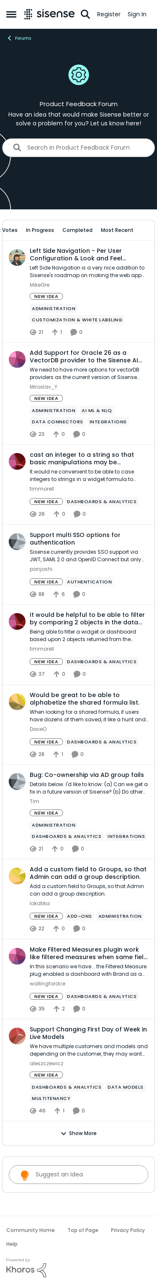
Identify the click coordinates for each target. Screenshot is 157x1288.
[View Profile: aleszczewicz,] (17, 1036)
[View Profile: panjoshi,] (17, 541)
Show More (78, 1133)
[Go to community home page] (49, 14)
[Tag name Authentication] (89, 581)
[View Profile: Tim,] (17, 781)
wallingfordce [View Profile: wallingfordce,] (47, 983)
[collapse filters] (143, 230)
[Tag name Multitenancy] (51, 1098)
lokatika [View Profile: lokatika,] (40, 903)
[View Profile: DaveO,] (17, 701)
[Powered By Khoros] (78, 1268)
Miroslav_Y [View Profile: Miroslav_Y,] (43, 386)
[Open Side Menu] (11, 14)
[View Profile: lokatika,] (17, 876)
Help (12, 1243)
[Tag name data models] (126, 1087)
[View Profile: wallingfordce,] (17, 956)
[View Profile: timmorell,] (17, 461)
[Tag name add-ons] (79, 916)
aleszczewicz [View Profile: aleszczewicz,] (46, 1063)
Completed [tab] (77, 230)
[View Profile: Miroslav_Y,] (17, 359)
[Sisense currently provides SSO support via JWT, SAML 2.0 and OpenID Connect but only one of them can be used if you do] (89, 555)
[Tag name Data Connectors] (57, 421)
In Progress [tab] (40, 230)
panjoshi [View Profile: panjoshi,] (41, 569)
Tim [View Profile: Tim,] (34, 801)
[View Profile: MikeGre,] (17, 257)
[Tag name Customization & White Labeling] (77, 319)
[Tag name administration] (53, 308)
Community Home (30, 1230)
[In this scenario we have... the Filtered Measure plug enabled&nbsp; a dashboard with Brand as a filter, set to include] (89, 970)
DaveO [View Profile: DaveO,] (38, 729)
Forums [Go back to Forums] (18, 38)
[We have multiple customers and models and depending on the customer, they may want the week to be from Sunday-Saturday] (89, 1050)
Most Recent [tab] (117, 230)
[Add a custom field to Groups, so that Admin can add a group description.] (89, 890)
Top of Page (82, 1230)
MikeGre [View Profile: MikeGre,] (39, 284)
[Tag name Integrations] (108, 421)
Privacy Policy (128, 1230)
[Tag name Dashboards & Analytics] (102, 502)
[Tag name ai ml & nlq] (97, 410)
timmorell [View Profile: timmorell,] (42, 489)
